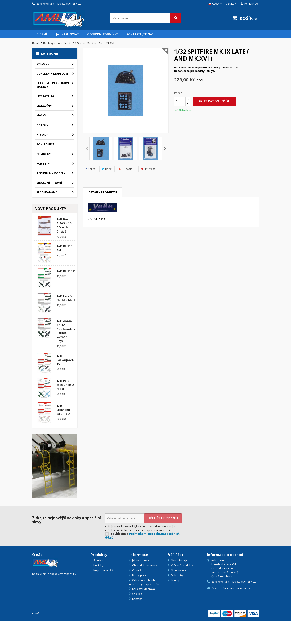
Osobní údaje (179, 560)
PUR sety (43, 163)
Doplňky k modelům (52, 73)
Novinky (98, 565)
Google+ (126, 169)
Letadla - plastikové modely (53, 85)
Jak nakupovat (67, 34)
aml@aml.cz (243, 588)
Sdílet (90, 169)
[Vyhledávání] (145, 18)
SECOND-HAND (46, 192)
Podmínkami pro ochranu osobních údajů (142, 535)
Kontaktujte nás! (140, 34)
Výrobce (42, 64)
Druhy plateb (140, 575)
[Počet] (180, 101)
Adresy (175, 580)
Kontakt (137, 599)
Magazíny (44, 106)
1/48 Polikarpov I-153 (65, 360)
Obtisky (42, 125)
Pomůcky (43, 154)
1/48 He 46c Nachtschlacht (67, 298)
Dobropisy (177, 575)
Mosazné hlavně (49, 183)
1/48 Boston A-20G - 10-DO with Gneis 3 (65, 225)
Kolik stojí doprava (143, 589)
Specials (98, 560)
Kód (91, 219)
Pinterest (148, 169)
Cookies (137, 594)
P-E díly (42, 135)
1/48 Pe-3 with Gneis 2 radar (65, 385)
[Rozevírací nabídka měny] (231, 4)
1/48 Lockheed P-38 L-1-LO (65, 410)
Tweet (107, 169)
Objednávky (178, 570)
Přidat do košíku (214, 101)
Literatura (45, 96)
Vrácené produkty (181, 565)
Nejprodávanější (103, 570)
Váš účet (175, 554)
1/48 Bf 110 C (66, 271)
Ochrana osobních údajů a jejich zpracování (144, 582)
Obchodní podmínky (102, 34)
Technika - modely (50, 173)
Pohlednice (45, 144)
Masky (41, 115)
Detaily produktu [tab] (103, 192)
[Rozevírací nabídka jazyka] (215, 4)
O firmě (42, 34)
